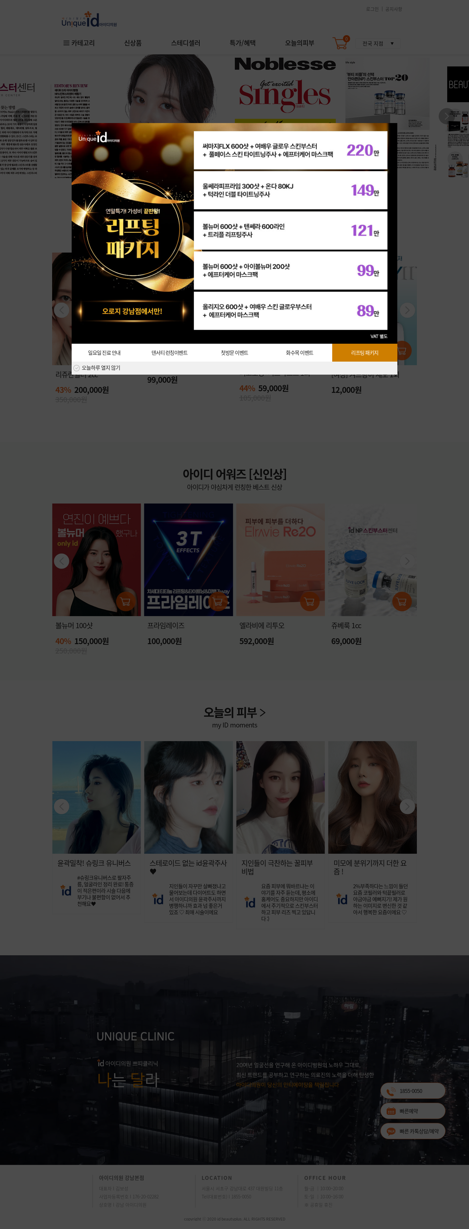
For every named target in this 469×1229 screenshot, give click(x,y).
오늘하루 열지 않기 (96, 368)
